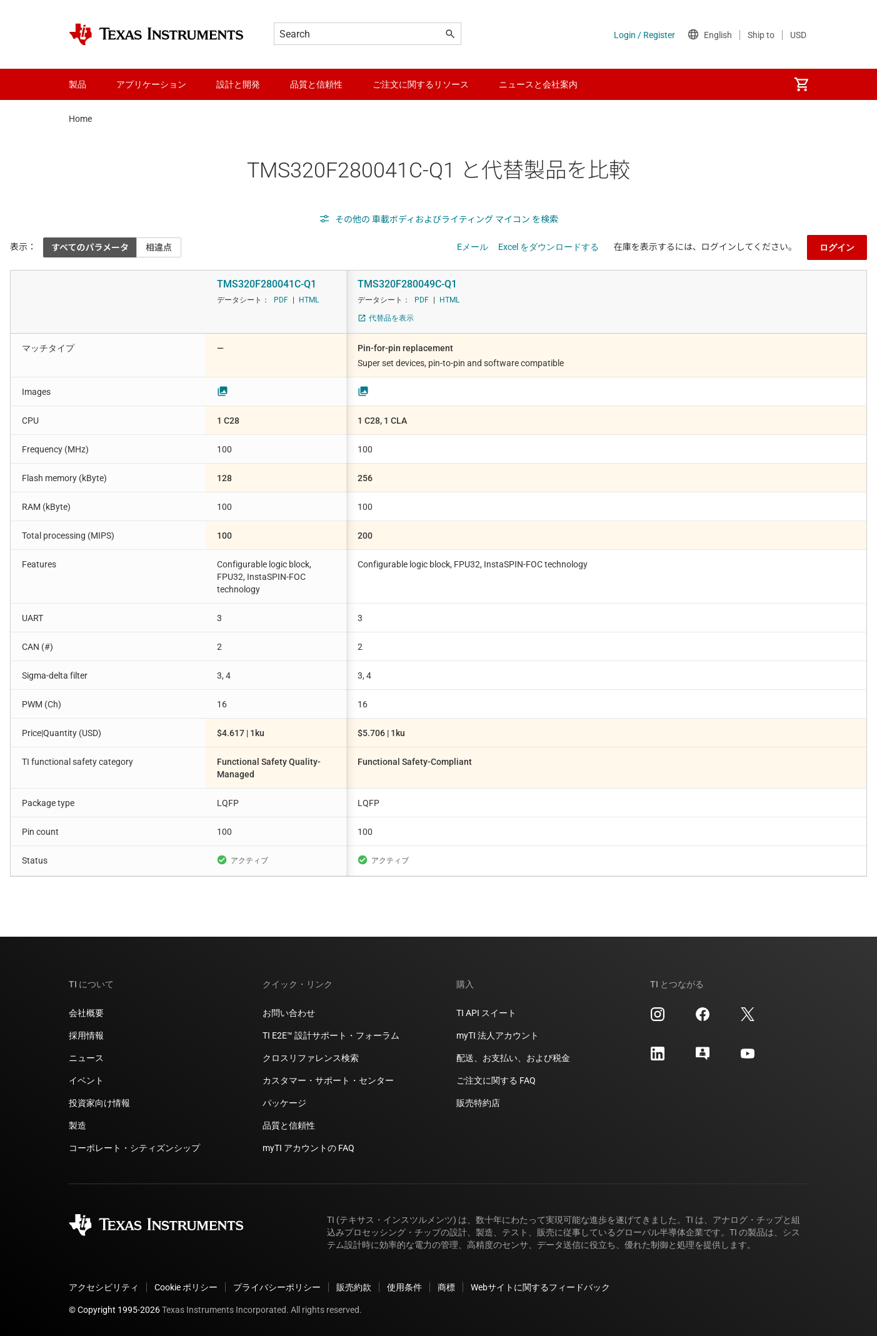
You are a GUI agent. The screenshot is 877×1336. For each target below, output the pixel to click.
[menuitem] (801, 84)
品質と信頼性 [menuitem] (316, 84)
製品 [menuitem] (77, 84)
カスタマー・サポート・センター (328, 1080)
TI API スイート (486, 1013)
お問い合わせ (289, 1013)
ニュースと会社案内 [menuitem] (538, 84)
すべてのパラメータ (90, 247)
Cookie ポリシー (186, 1287)
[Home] (156, 34)
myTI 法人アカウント (497, 1035)
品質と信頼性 (289, 1125)
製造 (77, 1125)
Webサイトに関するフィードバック (540, 1287)
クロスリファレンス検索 (311, 1058)
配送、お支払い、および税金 (513, 1058)
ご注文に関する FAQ (496, 1080)
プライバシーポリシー (277, 1287)
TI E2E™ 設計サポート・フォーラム (331, 1035)
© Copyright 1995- (114, 1310)
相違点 (159, 247)
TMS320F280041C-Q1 (266, 284)
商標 (446, 1287)
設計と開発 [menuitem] (238, 84)
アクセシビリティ (104, 1287)
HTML (309, 300)
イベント (86, 1080)
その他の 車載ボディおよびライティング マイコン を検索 (438, 219)
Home (80, 119)
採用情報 (86, 1035)
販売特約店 (478, 1103)
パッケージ (284, 1103)
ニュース (86, 1058)
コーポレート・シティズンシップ (134, 1148)
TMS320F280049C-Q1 (407, 284)
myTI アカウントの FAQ (308, 1148)
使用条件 (404, 1287)
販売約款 (353, 1287)
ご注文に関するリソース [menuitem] (421, 84)
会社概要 (86, 1013)
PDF (281, 300)
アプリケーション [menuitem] (151, 84)
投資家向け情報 (99, 1103)
